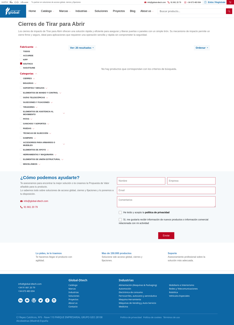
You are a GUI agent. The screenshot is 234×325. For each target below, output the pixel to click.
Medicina (123, 306)
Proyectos (73, 299)
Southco (28, 64)
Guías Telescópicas (34, 97)
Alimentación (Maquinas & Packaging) (138, 285)
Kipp (25, 59)
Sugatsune (29, 68)
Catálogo (72, 285)
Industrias (73, 292)
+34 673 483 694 (194, 2)
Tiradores (29, 107)
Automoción (125, 288)
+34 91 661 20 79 (26, 287)
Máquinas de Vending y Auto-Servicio (137, 303)
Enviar (166, 235)
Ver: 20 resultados (81, 47)
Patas (26, 119)
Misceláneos (30, 164)
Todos (26, 51)
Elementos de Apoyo (34, 150)
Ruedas (27, 128)
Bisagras (28, 83)
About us (72, 303)
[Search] (191, 11)
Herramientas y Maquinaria (38, 154)
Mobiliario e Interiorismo (181, 285)
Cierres (27, 78)
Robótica (173, 292)
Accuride (28, 55)
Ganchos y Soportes (34, 124)
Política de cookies (152, 317)
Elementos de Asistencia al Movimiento (38, 113)
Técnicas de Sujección (35, 133)
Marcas (72, 288)
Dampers (28, 138)
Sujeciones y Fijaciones (36, 102)
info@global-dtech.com (156, 2)
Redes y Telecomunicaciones (183, 288)
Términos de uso (171, 317)
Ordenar (201, 47)
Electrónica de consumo (131, 292)
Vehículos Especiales (179, 295)
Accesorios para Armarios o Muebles (39, 144)
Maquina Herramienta (130, 299)
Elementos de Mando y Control (40, 93)
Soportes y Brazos (33, 88)
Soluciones (73, 295)
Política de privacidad (131, 317)
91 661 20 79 (176, 2)
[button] (42, 47)
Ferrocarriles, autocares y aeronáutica (138, 295)
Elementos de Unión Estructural (41, 159)
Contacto (73, 306)
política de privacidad (157, 212)
